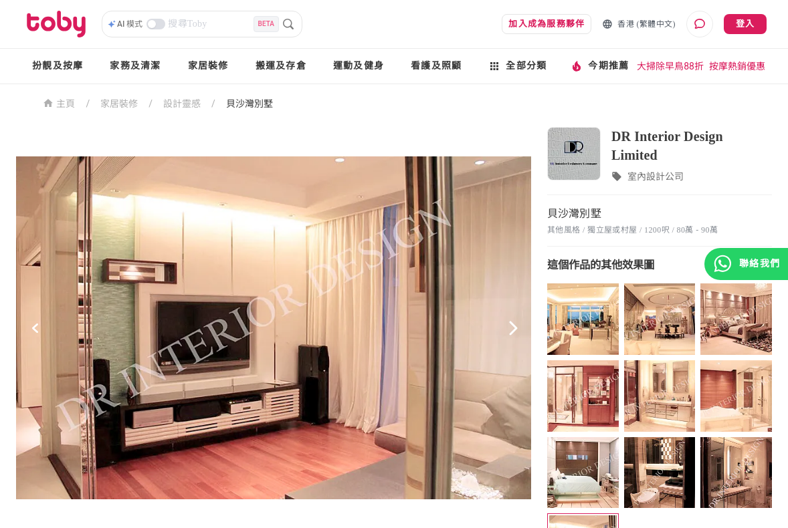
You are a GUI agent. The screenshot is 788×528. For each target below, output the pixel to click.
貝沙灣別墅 (249, 103)
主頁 (59, 102)
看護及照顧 (436, 66)
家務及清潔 (135, 66)
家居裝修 (208, 66)
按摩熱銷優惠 (737, 66)
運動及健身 (358, 66)
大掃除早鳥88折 (670, 66)
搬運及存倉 (281, 66)
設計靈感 (182, 103)
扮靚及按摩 (57, 66)
